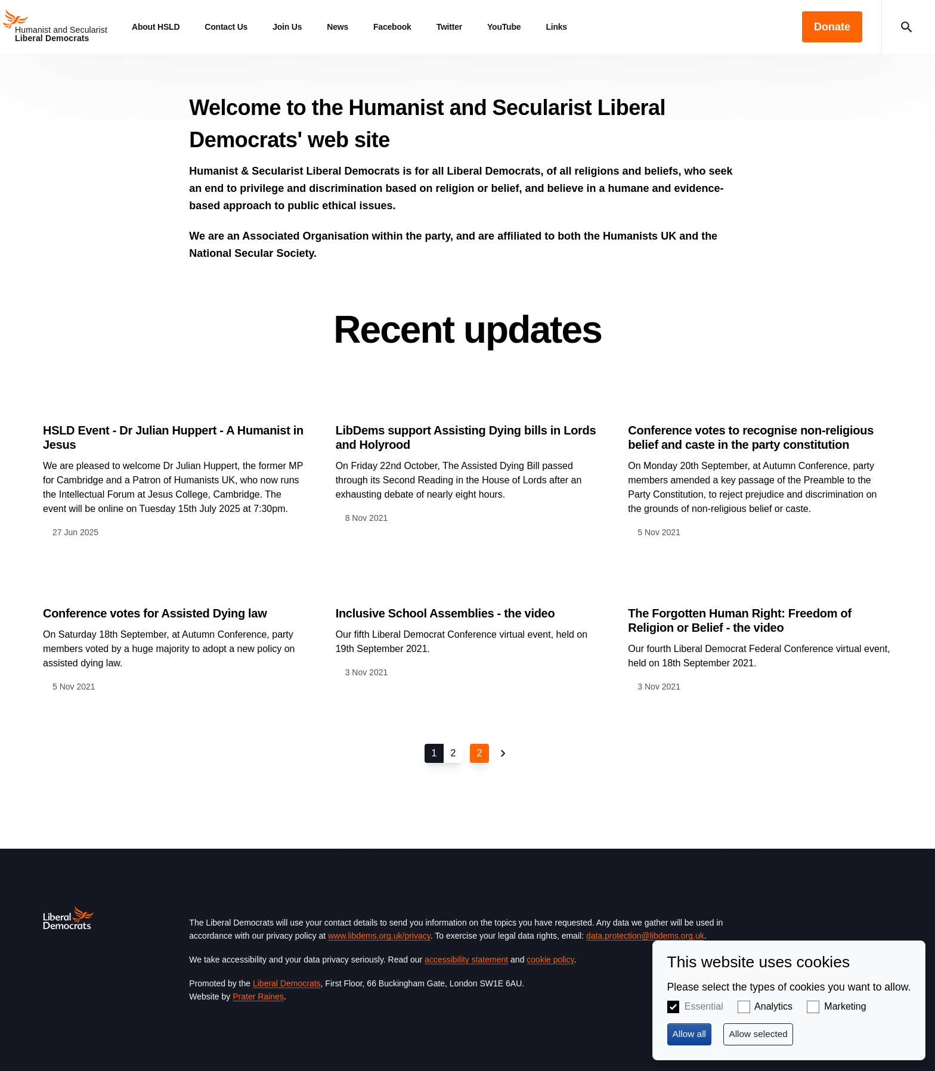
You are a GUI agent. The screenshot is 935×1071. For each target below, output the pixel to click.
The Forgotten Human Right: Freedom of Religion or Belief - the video (739, 620)
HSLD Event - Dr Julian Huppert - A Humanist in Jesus (173, 437)
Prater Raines (258, 996)
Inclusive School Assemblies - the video (445, 613)
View (175, 465)
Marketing (845, 1006)
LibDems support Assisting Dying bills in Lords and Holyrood (466, 437)
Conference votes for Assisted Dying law (155, 613)
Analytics (773, 1006)
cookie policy (550, 959)
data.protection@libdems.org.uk (645, 935)
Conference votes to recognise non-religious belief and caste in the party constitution (751, 437)
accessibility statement (466, 959)
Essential (704, 1006)
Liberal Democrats (287, 983)
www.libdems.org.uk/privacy (379, 935)
